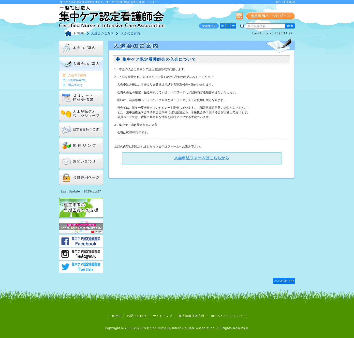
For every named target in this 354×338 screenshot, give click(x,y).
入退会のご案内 (102, 33)
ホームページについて (227, 316)
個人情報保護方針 (191, 316)
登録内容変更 (77, 80)
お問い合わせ (137, 316)
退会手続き (75, 85)
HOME (79, 33)
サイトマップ (162, 316)
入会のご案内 (130, 33)
